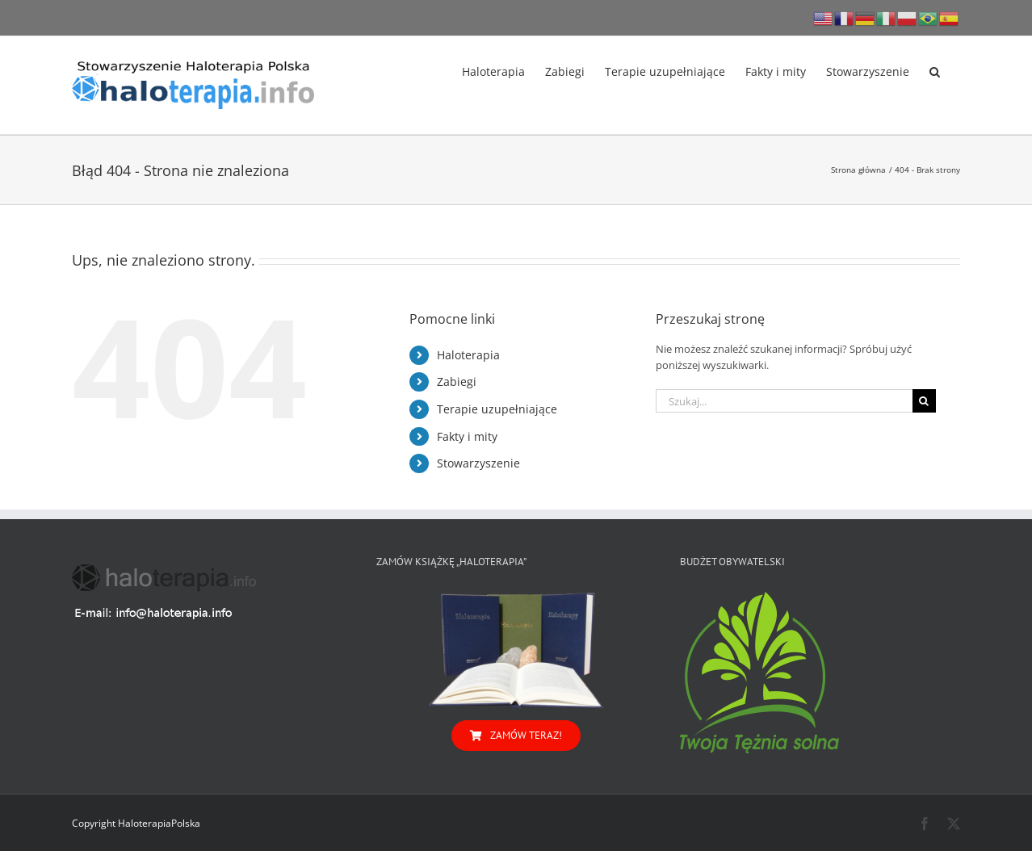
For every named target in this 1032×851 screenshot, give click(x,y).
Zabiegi (456, 381)
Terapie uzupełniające (497, 409)
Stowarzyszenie (478, 463)
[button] (934, 70)
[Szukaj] (924, 401)
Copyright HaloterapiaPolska (136, 823)
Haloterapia (468, 355)
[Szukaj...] (784, 401)
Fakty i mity (467, 436)
